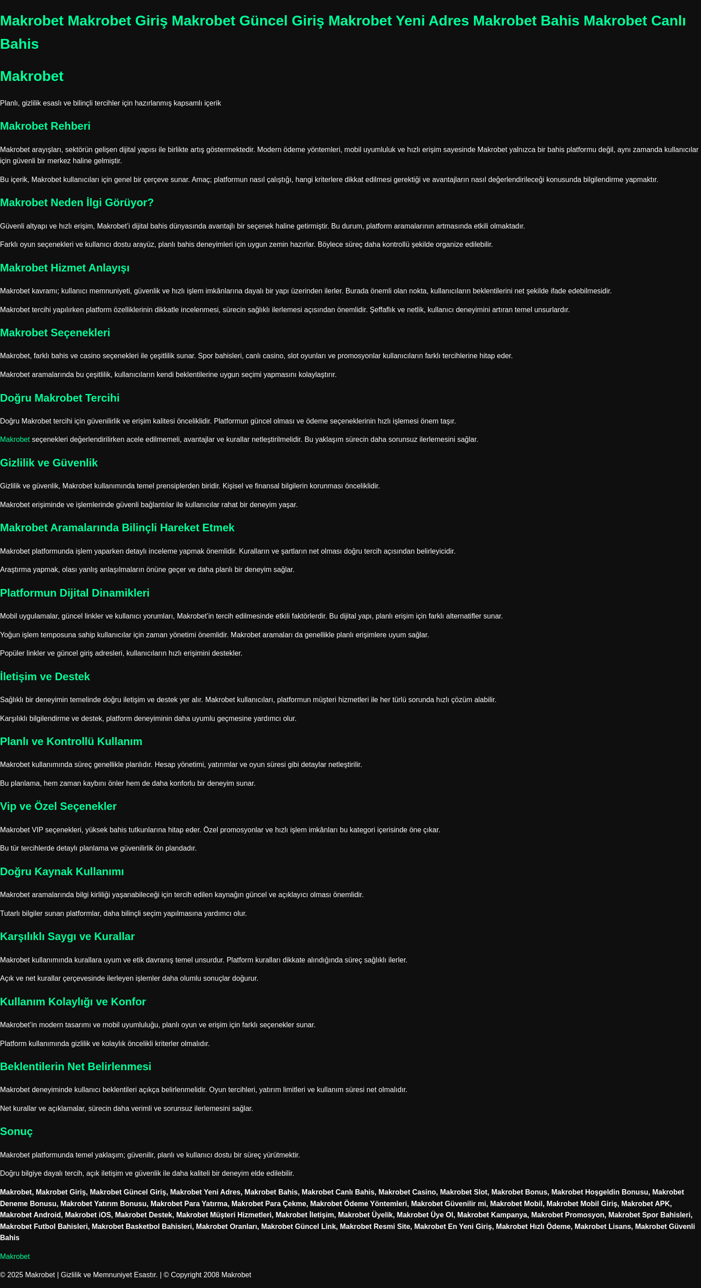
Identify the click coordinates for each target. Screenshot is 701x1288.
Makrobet (15, 439)
